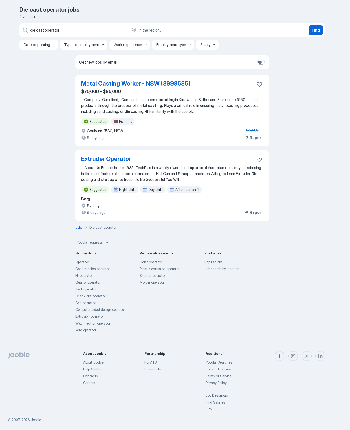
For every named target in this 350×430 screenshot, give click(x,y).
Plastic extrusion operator (159, 269)
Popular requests (93, 242)
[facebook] (279, 356)
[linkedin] (320, 356)
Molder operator (152, 282)
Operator (82, 262)
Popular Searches (219, 362)
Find (316, 30)
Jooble (36, 420)
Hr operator (84, 275)
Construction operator (92, 269)
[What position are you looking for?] (72, 30)
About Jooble (93, 362)
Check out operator (90, 296)
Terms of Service (219, 376)
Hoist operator (151, 262)
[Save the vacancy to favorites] (259, 84)
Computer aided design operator (100, 309)
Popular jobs (213, 262)
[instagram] (293, 356)
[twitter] (307, 356)
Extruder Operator (106, 158)
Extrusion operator (89, 316)
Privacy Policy (216, 383)
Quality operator (87, 282)
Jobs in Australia (218, 369)
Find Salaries (215, 402)
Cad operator (85, 303)
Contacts (90, 376)
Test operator (85, 289)
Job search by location (221, 269)
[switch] (261, 62)
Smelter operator (153, 275)
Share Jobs (153, 369)
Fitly (209, 409)
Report (253, 137)
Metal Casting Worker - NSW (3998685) (135, 83)
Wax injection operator (92, 323)
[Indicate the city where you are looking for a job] (181, 30)
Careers (89, 383)
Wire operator (85, 330)
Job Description (218, 395)
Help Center (92, 369)
